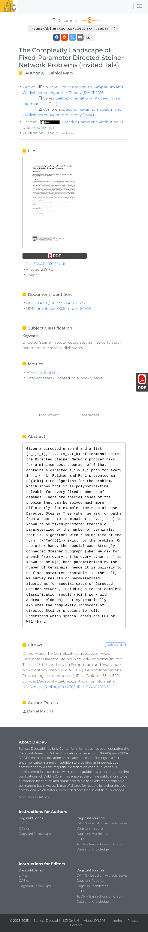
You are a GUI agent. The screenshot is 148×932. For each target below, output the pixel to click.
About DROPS (95, 921)
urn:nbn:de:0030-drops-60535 (63, 308)
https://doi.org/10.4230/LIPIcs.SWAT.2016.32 (72, 686)
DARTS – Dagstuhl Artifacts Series (102, 823)
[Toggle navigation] (139, 6)
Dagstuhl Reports (90, 828)
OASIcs (24, 828)
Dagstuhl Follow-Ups (35, 834)
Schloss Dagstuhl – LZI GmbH (56, 921)
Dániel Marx (60, 73)
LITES (81, 839)
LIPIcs (23, 823)
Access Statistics (43, 372)
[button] (89, 37)
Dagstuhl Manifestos (92, 834)
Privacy (132, 921)
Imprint (116, 921)
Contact (76, 925)
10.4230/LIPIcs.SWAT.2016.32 (60, 303)
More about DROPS (34, 797)
